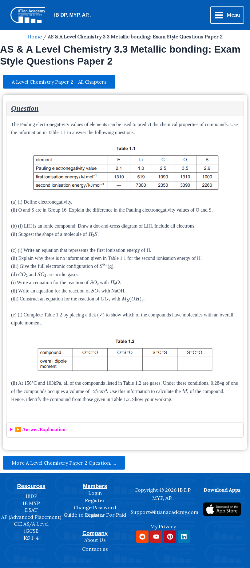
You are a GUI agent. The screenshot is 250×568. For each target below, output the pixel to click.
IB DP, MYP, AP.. (72, 15)
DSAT (31, 510)
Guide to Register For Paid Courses (95, 515)
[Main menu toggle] (227, 15)
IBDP (31, 496)
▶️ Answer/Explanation (40, 429)
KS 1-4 (31, 538)
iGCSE (31, 531)
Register (95, 500)
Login (95, 493)
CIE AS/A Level (31, 524)
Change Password (95, 507)
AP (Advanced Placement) (31, 517)
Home (34, 37)
